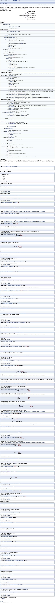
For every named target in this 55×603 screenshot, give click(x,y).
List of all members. (2, 21)
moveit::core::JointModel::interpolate (7, 418)
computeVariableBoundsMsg (11, 126)
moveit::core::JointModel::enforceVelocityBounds (8, 245)
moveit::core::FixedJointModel (24, 211)
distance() (21, 43)
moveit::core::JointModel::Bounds (14, 166)
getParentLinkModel (10, 55)
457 (4, 534)
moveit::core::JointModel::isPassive (6, 426)
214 (4, 278)
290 (4, 232)
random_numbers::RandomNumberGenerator (21, 94)
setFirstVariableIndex (10, 81)
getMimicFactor (10, 46)
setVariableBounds (10, 115)
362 (4, 301)
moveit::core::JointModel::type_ (7, 574)
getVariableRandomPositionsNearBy (12, 97)
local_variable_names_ (11, 137)
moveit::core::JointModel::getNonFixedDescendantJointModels (17, 322)
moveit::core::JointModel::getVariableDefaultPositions (8, 365)
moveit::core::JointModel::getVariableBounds (15, 346)
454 (4, 577)
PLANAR (19, 26)
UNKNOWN (10, 26)
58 (4, 191)
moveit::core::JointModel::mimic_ (9, 536)
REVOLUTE (13, 26)
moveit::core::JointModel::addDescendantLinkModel (8, 198)
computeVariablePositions (11, 123)
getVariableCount (10, 78)
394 (4, 264)
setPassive (9, 70)
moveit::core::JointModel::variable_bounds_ (8, 579)
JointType (7, 58)
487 (4, 553)
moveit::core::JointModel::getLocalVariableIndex (7, 280)
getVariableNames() (28, 114)
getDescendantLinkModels (11, 39)
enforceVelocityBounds (11, 109)
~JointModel (9, 71)
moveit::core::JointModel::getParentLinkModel (10, 327)
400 (4, 259)
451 (4, 558)
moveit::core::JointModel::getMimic (9, 298)
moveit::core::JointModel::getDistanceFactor (7, 266)
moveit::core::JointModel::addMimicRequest (7, 202)
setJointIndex (10, 84)
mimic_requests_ (10, 143)
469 (4, 590)
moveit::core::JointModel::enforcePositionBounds (9, 234)
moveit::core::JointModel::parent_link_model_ (10, 565)
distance (48, 97)
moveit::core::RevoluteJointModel (17, 211)
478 (4, 539)
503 (4, 520)
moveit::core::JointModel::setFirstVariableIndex (7, 466)
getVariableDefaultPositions (11, 88)
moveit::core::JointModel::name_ (7, 555)
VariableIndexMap (6, 155)
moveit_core (1, 601)
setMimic (9, 68)
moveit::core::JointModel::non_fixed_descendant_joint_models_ (15, 560)
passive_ (9, 149)
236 (4, 368)
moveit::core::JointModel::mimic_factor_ (7, 541)
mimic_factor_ (10, 140)
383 (4, 315)
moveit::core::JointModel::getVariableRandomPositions (8, 383)
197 (4, 200)
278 (4, 435)
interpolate (9, 61)
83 (4, 283)
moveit (1, 3)
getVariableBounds (10, 112)
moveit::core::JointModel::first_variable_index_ (7, 522)
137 (4, 339)
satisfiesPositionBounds (11, 100)
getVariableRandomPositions (11, 94)
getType (9, 58)
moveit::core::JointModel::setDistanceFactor (7, 461)
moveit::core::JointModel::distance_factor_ (7, 517)
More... (18, 28)
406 (4, 325)
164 (4, 459)
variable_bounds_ (10, 152)
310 (4, 243)
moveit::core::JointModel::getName (9, 317)
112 (4, 181)
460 (4, 595)
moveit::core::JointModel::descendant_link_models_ (14, 512)
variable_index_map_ (11, 155)
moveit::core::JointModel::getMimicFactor (7, 303)
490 (4, 515)
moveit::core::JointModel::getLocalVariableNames (14, 285)
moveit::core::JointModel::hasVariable (6, 413)
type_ (9, 151)
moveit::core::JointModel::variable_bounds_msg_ (16, 584)
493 (4, 510)
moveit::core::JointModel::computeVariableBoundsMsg (8, 213)
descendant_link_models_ (11, 131)
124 (4, 494)
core (3, 3)
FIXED (12, 27)
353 (4, 464)
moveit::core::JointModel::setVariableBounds (7, 490)
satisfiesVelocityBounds (11, 106)
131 (4, 320)
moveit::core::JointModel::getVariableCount (8, 360)
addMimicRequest (10, 32)
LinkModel (17, 31)
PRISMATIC (16, 26)
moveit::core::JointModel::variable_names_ (11, 592)
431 (4, 296)
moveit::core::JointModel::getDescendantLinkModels (16, 261)
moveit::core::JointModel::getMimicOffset (7, 308)
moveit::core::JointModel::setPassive (6, 486)
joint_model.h (5, 9)
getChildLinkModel (10, 35)
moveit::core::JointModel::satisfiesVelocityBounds (8, 444)
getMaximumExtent (10, 42)
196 (4, 363)
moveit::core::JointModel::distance (8, 223)
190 (4, 196)
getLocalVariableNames (11, 75)
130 (4, 499)
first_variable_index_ (10, 134)
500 (4, 572)
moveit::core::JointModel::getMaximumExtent (9, 290)
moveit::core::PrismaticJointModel (8, 211)
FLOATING (10, 27)
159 (4, 484)
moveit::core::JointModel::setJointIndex (6, 471)
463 (4, 582)
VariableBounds (6, 24)
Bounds (9, 24)
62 (4, 344)
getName (9, 51)
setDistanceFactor (10, 66)
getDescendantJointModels (11, 37)
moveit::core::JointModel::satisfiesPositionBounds (10, 437)
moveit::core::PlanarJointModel (41, 211)
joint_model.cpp (8, 191)
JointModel (6, 3)
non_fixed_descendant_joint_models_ (12, 146)
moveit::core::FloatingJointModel (32, 211)
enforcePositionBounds (11, 103)
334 (4, 358)
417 (4, 488)
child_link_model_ (10, 128)
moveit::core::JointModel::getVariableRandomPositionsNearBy (9, 396)
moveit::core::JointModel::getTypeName (8, 341)
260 (4, 402)
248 (4, 387)
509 (4, 529)
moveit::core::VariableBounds (5, 346)
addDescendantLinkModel (11, 31)
